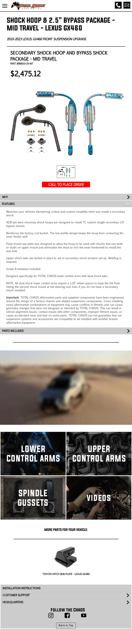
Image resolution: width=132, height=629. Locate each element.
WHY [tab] (5, 197)
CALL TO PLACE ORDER (66, 184)
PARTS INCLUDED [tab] (13, 331)
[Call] (118, 5)
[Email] (126, 5)
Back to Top (66, 625)
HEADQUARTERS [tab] (13, 602)
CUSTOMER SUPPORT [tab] (16, 595)
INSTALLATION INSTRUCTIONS (21, 588)
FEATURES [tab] (8, 204)
